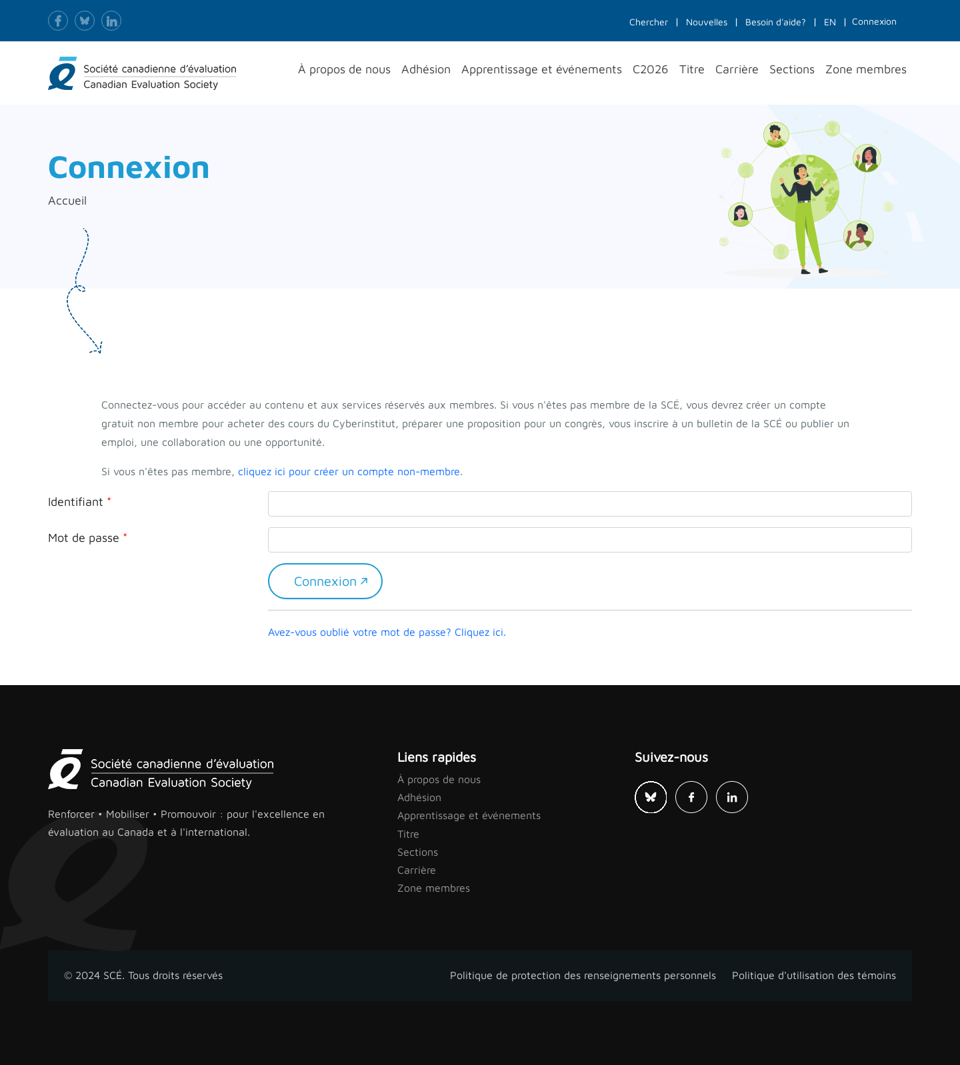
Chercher (648, 21)
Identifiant (75, 502)
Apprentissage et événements (469, 815)
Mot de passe (83, 537)
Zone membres (433, 888)
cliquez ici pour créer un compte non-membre (349, 471)
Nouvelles (706, 21)
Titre (408, 834)
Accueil (67, 200)
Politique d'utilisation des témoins (814, 975)
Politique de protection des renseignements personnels (583, 975)
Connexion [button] (874, 21)
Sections (417, 852)
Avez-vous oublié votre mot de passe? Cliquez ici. (387, 632)
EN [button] (830, 21)
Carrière (416, 870)
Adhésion (419, 797)
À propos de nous (439, 779)
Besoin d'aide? (775, 21)
